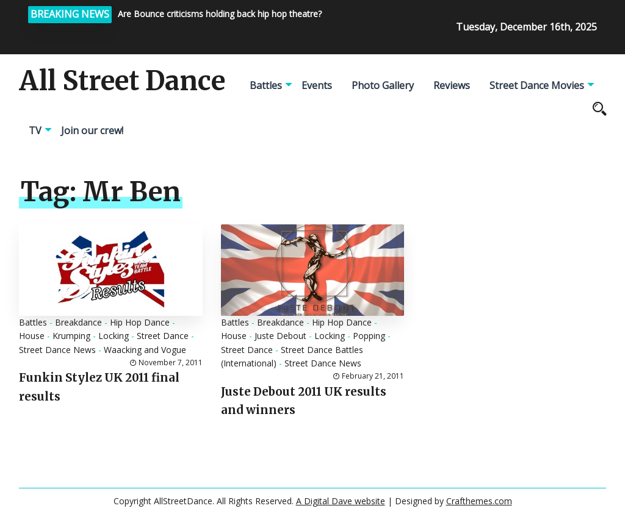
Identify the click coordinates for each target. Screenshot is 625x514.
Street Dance (163, 335)
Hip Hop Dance (140, 322)
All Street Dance (122, 81)
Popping (369, 335)
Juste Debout (280, 335)
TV (35, 130)
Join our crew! (92, 130)
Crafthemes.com (479, 501)
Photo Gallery (383, 85)
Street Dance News (57, 349)
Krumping (71, 335)
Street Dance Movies (537, 85)
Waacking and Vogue (145, 349)
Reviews (451, 85)
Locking (113, 335)
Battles (266, 85)
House (32, 335)
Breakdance (78, 322)
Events (317, 85)
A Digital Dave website (340, 501)
